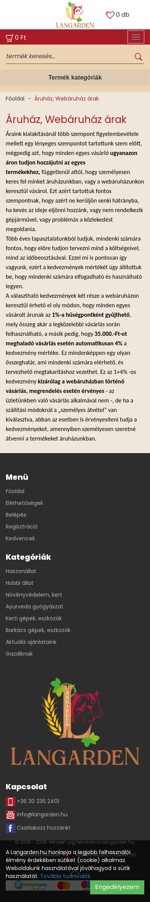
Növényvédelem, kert (34, 595)
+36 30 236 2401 (32, 801)
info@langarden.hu (37, 815)
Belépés (16, 515)
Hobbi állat (20, 583)
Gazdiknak (19, 654)
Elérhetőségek (24, 503)
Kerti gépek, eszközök (34, 618)
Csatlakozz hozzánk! (38, 828)
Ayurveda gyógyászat (34, 606)
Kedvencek (20, 538)
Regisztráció (22, 526)
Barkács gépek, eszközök (38, 630)
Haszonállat (21, 571)
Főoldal (15, 98)
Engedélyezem (117, 887)
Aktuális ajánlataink (31, 642)
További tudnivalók (65, 876)
